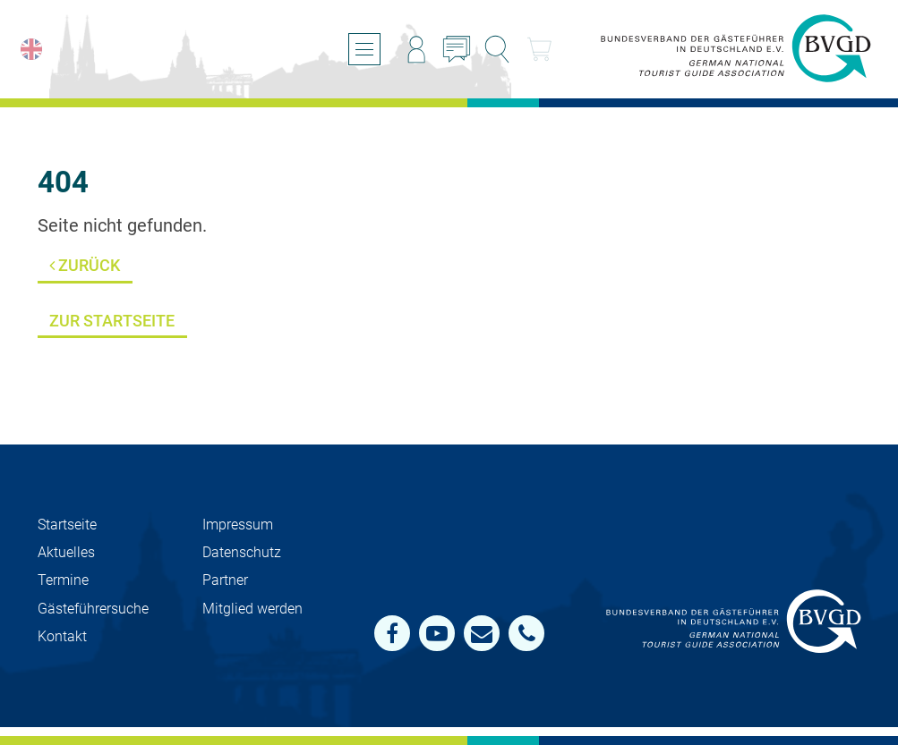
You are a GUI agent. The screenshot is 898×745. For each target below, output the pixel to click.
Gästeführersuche (93, 608)
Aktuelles (66, 552)
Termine (63, 579)
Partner (225, 579)
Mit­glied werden (252, 608)
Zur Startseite (112, 320)
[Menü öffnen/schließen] (364, 49)
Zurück (84, 265)
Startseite (67, 524)
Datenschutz (241, 552)
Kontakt (62, 636)
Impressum (237, 524)
